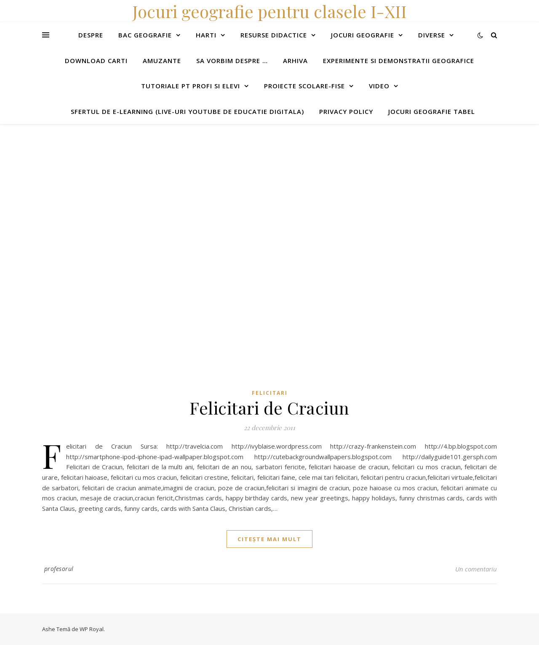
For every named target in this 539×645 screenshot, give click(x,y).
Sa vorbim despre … (232, 60)
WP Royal (92, 629)
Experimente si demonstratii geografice (398, 60)
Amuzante (162, 60)
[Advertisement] (252, 183)
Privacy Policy (346, 111)
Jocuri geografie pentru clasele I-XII (269, 11)
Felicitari (270, 393)
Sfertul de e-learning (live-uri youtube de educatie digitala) (187, 111)
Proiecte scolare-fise (304, 86)
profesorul (59, 569)
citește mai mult (269, 539)
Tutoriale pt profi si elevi (190, 86)
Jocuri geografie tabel (431, 111)
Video (379, 86)
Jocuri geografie (362, 35)
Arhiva (295, 60)
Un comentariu (476, 569)
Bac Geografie (145, 35)
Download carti (96, 60)
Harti (206, 35)
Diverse (431, 35)
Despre (90, 35)
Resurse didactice (273, 35)
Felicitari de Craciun (269, 408)
